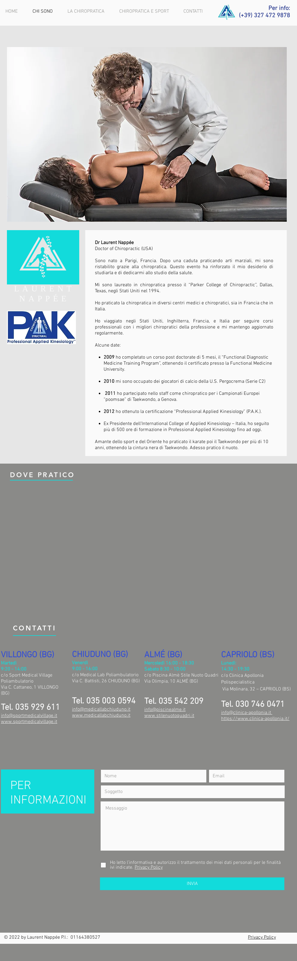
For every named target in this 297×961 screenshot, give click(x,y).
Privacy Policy (262, 937)
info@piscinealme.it (165, 710)
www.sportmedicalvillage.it (29, 722)
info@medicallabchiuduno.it (101, 709)
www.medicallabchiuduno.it (101, 715)
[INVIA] (192, 883)
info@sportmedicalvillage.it (29, 716)
